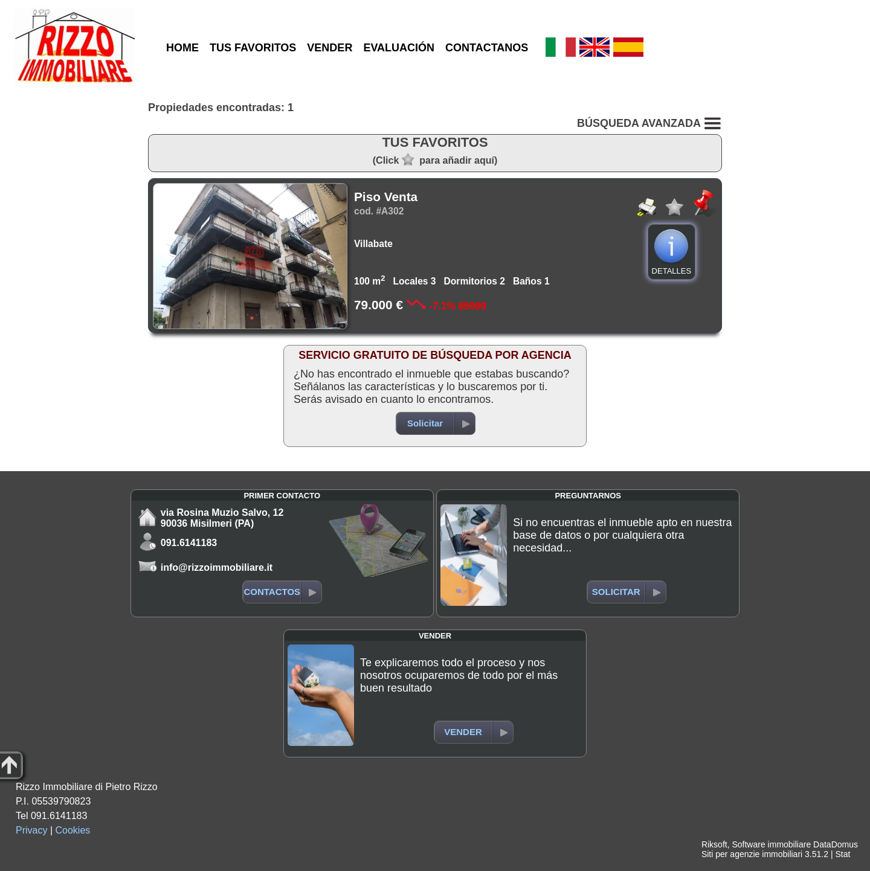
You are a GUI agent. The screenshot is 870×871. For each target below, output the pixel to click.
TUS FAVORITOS (253, 48)
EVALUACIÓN (398, 48)
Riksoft (714, 844)
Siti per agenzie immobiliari (751, 854)
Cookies (73, 830)
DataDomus (835, 844)
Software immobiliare (771, 844)
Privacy (31, 830)
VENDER (329, 48)
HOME (182, 48)
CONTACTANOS (486, 48)
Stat (842, 854)
